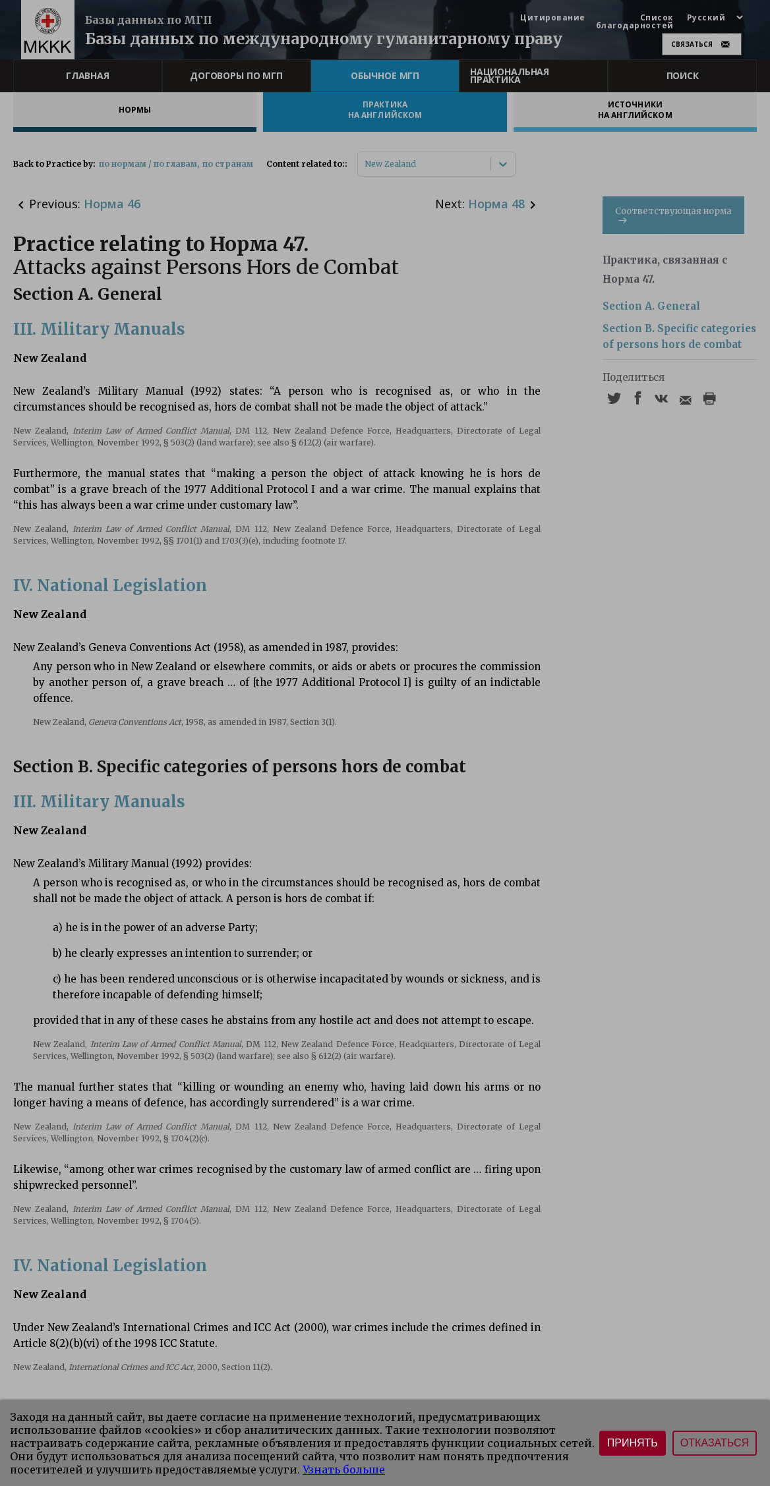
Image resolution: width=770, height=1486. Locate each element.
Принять (632, 1442)
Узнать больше (344, 1469)
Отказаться (714, 1442)
